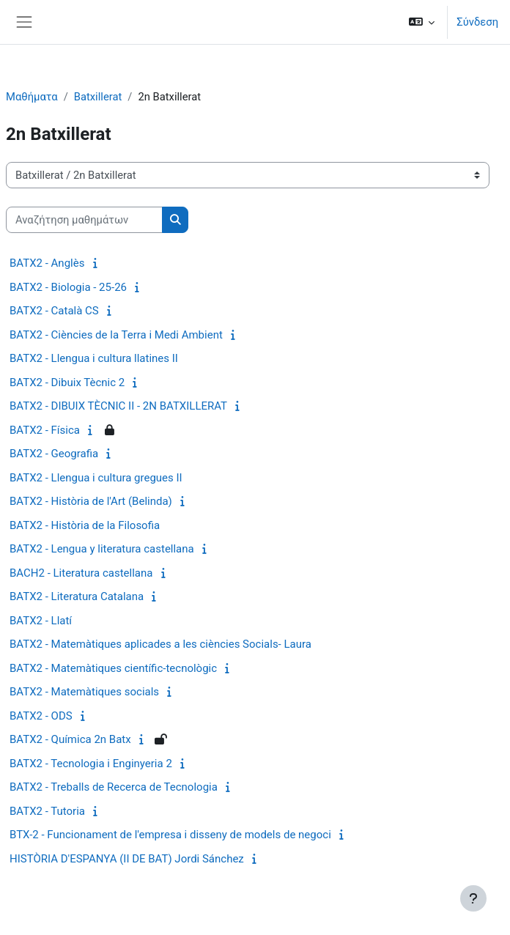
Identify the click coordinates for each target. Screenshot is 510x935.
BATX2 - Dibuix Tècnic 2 (67, 382)
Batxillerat (98, 96)
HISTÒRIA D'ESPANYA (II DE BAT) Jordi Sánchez (127, 858)
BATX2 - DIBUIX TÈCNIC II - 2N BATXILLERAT (118, 406)
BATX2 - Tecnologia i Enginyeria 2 (91, 763)
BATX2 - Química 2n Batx (70, 739)
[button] (421, 22)
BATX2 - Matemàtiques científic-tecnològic (113, 668)
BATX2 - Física (45, 430)
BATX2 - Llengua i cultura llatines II (94, 358)
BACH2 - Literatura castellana (81, 573)
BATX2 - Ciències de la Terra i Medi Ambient (116, 334)
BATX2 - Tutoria (47, 811)
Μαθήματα (32, 96)
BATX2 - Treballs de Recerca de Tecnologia (114, 787)
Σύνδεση (477, 22)
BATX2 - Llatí (41, 620)
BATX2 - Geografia (54, 453)
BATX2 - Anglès (47, 263)
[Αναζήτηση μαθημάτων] (84, 220)
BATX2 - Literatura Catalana (77, 596)
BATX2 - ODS (41, 715)
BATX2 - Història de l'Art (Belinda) (91, 501)
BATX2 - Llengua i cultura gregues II (96, 477)
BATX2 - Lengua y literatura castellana (102, 548)
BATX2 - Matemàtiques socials (84, 691)
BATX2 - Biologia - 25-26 (68, 287)
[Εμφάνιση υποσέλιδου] (473, 898)
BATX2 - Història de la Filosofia (85, 525)
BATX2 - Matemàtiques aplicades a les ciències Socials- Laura (160, 644)
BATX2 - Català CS (54, 310)
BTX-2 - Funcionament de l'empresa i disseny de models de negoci (170, 834)
